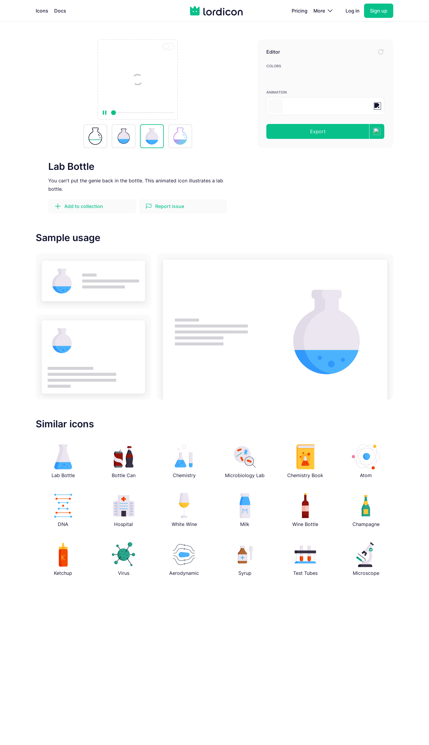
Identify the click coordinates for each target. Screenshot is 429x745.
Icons (42, 11)
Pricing (299, 11)
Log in (353, 11)
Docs (60, 11)
